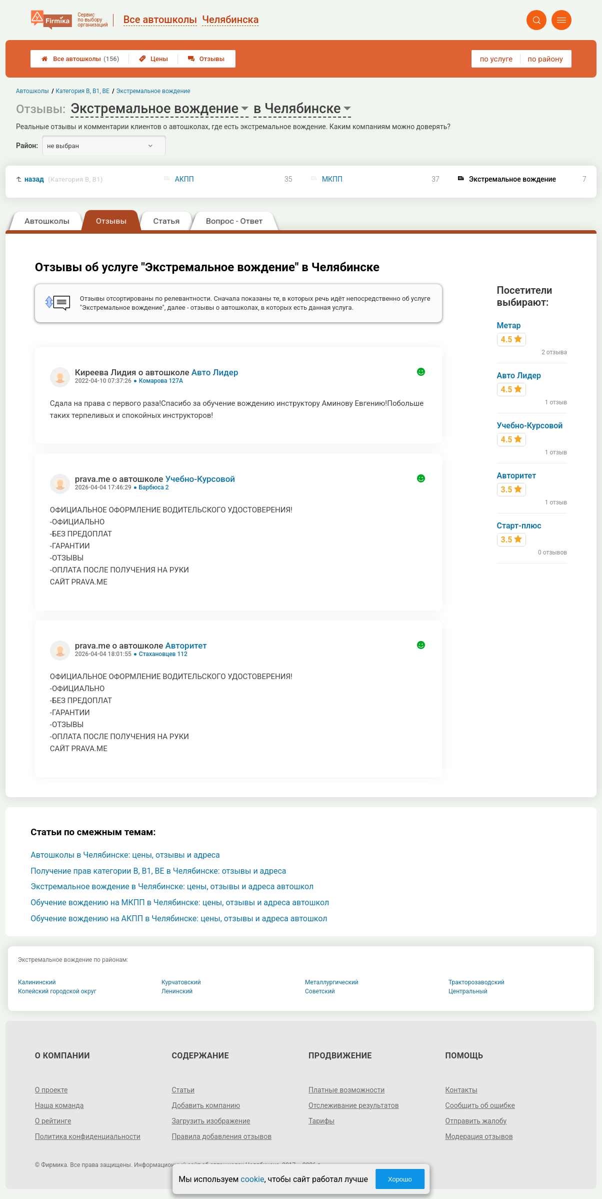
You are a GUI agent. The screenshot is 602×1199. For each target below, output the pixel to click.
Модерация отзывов (479, 1136)
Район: (27, 146)
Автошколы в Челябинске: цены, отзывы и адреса (125, 855)
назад (63, 179)
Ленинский (177, 991)
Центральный (468, 991)
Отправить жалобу (476, 1121)
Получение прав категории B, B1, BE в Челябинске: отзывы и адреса (158, 871)
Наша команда (59, 1105)
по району (545, 59)
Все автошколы (80, 59)
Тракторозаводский (476, 982)
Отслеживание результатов (353, 1105)
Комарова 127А (161, 380)
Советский (320, 991)
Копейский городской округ (57, 991)
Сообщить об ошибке (480, 1105)
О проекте (51, 1090)
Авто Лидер (215, 372)
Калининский (37, 982)
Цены (153, 59)
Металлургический (331, 982)
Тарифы (321, 1121)
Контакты (462, 1090)
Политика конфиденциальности (87, 1136)
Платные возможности (346, 1090)
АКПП (184, 179)
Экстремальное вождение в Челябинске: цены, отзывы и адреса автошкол (172, 886)
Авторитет (185, 646)
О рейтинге (53, 1121)
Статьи (183, 1090)
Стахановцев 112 (163, 654)
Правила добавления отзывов (222, 1136)
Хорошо (400, 1179)
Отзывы (206, 59)
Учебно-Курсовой (200, 479)
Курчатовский (181, 982)
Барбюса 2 (154, 487)
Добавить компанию (206, 1105)
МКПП (332, 179)
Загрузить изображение (211, 1121)
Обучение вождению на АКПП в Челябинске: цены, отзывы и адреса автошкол (178, 918)
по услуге (496, 59)
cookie (252, 1179)
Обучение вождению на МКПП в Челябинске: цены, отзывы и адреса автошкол (179, 902)
